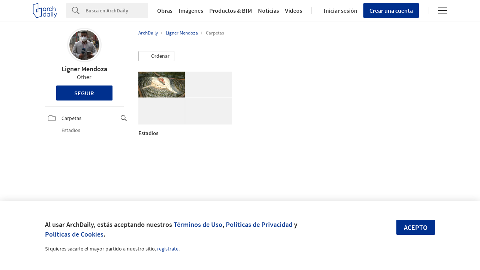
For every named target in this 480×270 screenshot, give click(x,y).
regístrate (167, 248)
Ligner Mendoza (84, 68)
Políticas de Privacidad (259, 224)
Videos (293, 11)
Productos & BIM (230, 11)
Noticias (268, 11)
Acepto (416, 227)
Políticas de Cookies (74, 234)
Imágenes (190, 11)
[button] (156, 56)
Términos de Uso (198, 224)
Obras (164, 11)
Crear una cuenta (391, 10)
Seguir (84, 93)
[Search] (117, 10)
